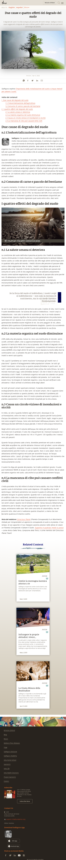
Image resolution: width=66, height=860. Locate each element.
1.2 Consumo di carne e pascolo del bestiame (23, 106)
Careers (6, 781)
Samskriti (7, 764)
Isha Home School (10, 760)
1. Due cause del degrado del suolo (15, 100)
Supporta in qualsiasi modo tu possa (49, 528)
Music (6, 739)
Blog (5, 734)
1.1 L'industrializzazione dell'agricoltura (20, 103)
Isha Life (7, 768)
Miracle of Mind (9, 730)
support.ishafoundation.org (15, 819)
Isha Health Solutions (11, 773)
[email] (41, 80)
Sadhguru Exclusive (10, 751)
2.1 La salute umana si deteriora (18, 112)
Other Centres (9, 823)
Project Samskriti (10, 777)
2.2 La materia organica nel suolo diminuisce (23, 115)
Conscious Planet (23, 519)
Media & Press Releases (12, 743)
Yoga (5, 747)
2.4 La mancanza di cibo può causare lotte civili (24, 121)
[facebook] (27, 80)
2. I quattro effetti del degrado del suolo (17, 109)
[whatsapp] (24, 80)
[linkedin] (37, 80)
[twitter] (32, 80)
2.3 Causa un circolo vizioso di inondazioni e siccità (25, 118)
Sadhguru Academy (10, 756)
